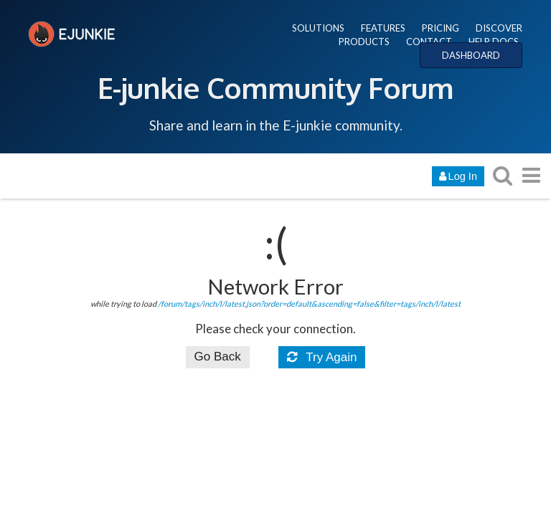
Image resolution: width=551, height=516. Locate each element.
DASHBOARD (471, 55)
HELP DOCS (493, 41)
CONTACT (429, 41)
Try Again (322, 357)
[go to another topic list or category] (531, 175)
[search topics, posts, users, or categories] (502, 175)
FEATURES (383, 28)
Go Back (217, 356)
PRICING (440, 28)
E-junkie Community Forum (275, 87)
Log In (458, 176)
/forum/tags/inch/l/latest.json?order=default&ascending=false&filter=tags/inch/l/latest (309, 303)
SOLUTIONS (318, 28)
